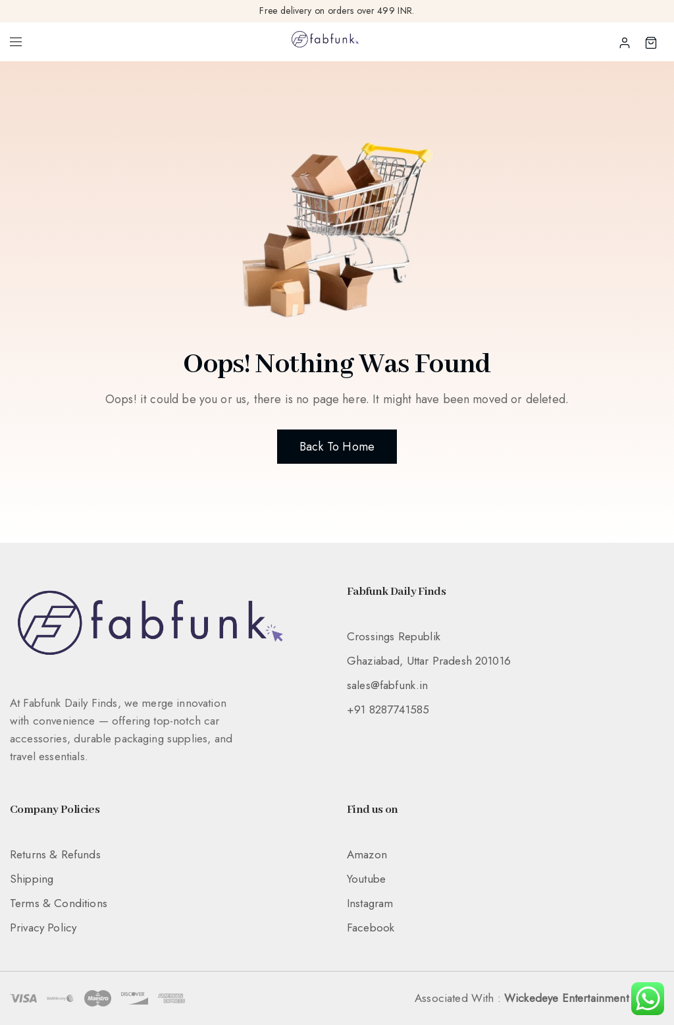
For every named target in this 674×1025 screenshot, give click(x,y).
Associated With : (539, 998)
